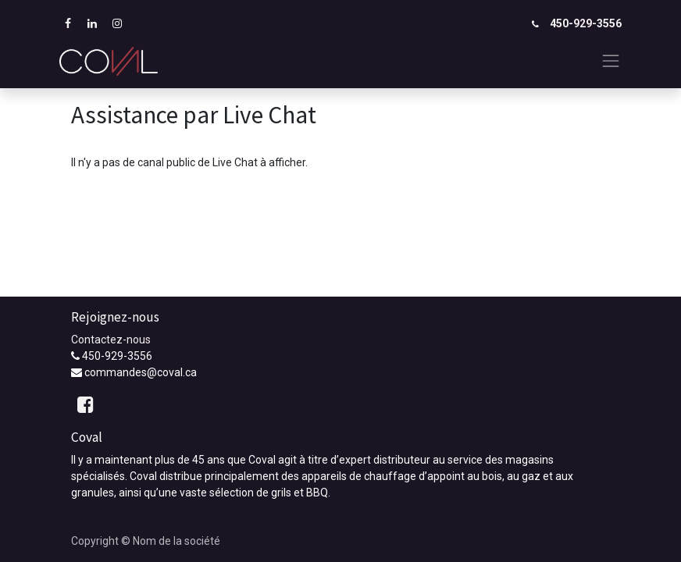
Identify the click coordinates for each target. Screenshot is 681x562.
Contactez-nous (111, 339)
